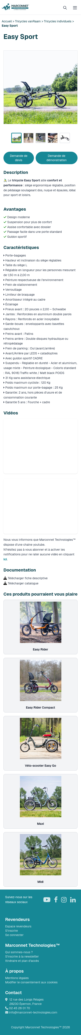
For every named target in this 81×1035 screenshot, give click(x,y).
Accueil (7, 21)
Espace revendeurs (18, 926)
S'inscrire (11, 931)
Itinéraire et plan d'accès (22, 961)
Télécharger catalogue (23, 583)
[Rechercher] (65, 8)
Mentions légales (17, 978)
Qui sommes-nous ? (19, 952)
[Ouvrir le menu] (75, 7)
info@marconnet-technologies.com (31, 1012)
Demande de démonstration (56, 158)
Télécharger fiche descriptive (28, 578)
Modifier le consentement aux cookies (31, 982)
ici (5, 559)
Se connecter (14, 935)
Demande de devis (18, 158)
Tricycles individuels (57, 21)
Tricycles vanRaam (28, 21)
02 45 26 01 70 (17, 1008)
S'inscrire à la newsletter (22, 956)
